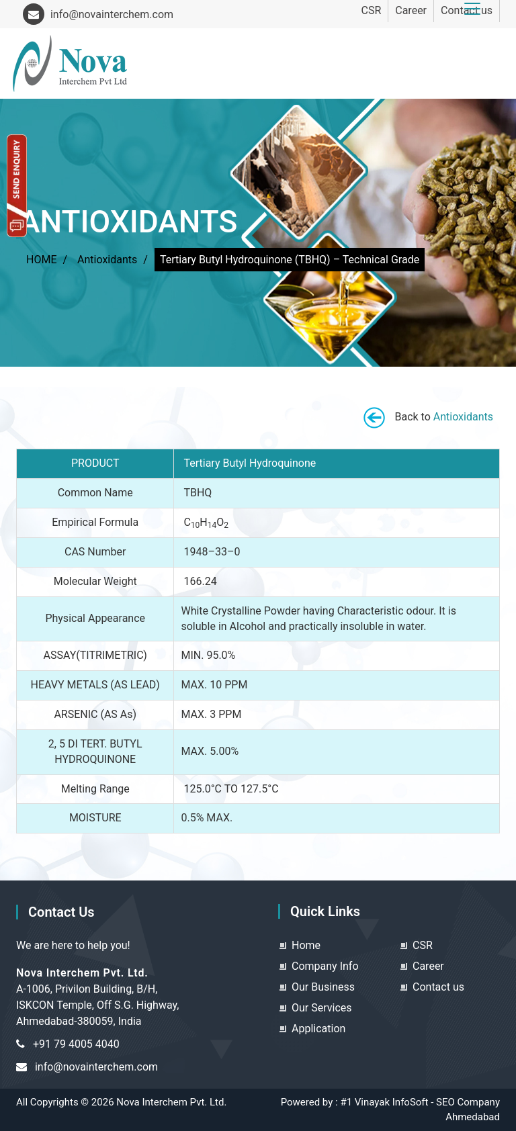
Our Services (322, 1007)
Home (306, 945)
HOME (41, 259)
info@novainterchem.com (98, 14)
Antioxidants (107, 259)
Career (411, 10)
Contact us (438, 987)
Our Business (323, 987)
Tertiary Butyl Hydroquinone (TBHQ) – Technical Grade (289, 259)
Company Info (325, 966)
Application (318, 1028)
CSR (371, 10)
